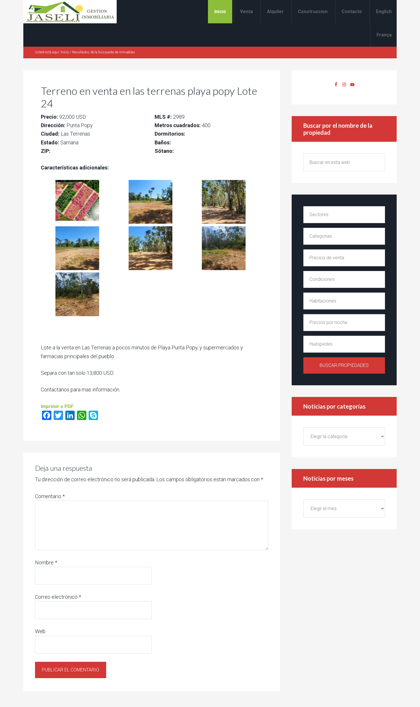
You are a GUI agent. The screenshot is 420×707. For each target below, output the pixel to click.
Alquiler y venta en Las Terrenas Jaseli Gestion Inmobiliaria (70, 11)
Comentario (50, 496)
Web (40, 631)
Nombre (46, 562)
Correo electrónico (58, 597)
